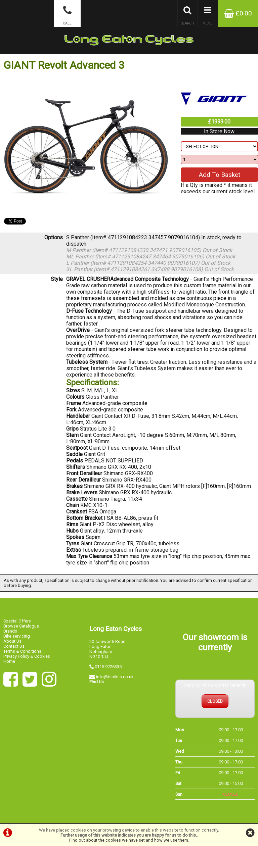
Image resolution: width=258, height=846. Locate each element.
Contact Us (14, 646)
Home (9, 661)
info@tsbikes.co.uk (114, 676)
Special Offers (17, 621)
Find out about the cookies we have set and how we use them (128, 840)
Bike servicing (16, 636)
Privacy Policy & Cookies (26, 656)
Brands (10, 631)
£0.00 (238, 13)
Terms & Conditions (22, 651)
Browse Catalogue (21, 626)
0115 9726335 (108, 666)
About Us (12, 641)
